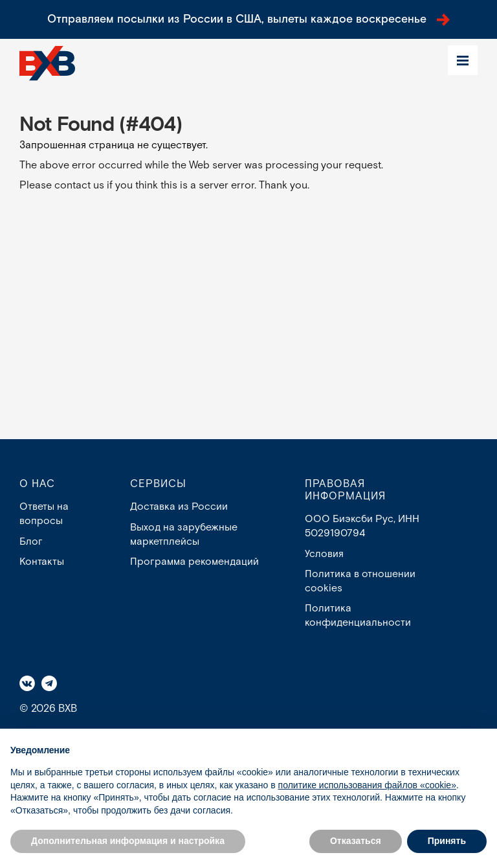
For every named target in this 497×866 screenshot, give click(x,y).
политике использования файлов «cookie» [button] (367, 785)
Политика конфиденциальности (358, 616)
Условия (324, 554)
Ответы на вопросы (44, 514)
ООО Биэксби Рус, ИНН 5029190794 (362, 526)
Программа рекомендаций (195, 562)
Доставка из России (179, 507)
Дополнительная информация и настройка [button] (128, 841)
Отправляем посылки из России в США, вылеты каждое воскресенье (248, 19)
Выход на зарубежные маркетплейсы (184, 535)
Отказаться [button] (355, 841)
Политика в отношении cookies (360, 582)
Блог (31, 542)
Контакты (41, 562)
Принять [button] (447, 841)
